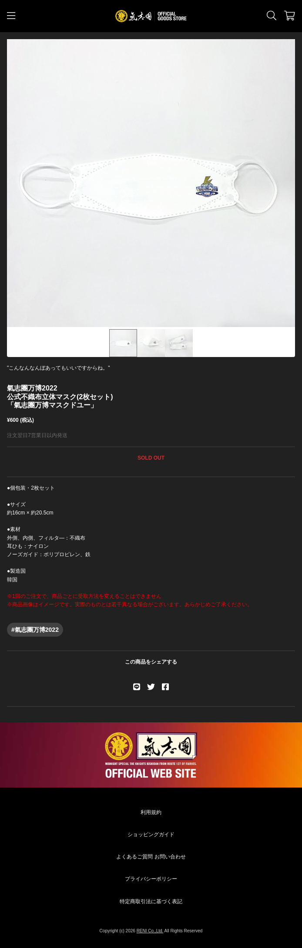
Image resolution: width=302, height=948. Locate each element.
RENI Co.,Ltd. (150, 930)
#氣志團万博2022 (35, 629)
